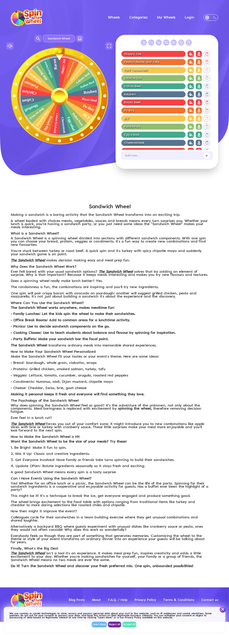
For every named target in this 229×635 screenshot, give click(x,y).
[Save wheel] (79, 38)
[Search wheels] (38, 38)
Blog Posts (50, 597)
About (75, 597)
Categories (138, 17)
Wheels (114, 17)
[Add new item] (207, 155)
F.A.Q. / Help (102, 597)
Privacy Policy (135, 597)
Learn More (99, 625)
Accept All (129, 625)
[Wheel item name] (153, 54)
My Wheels (166, 17)
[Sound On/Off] (10, 46)
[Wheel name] (59, 38)
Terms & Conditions (175, 597)
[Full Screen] (109, 46)
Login (189, 17)
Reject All (114, 625)
